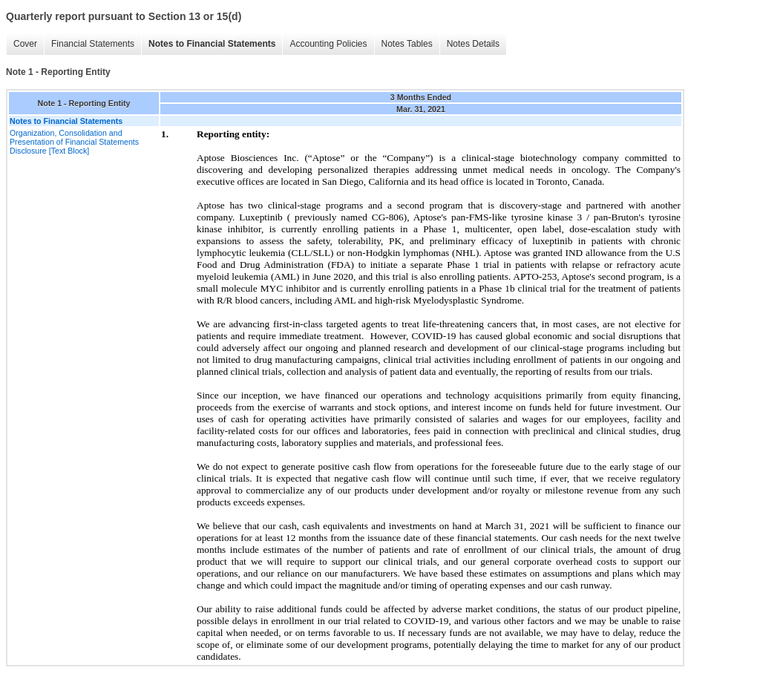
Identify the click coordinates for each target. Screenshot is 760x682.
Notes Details (473, 44)
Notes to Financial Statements (211, 44)
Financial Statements (92, 44)
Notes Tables (407, 44)
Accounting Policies (328, 44)
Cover (25, 44)
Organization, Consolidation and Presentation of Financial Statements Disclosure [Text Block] (74, 141)
